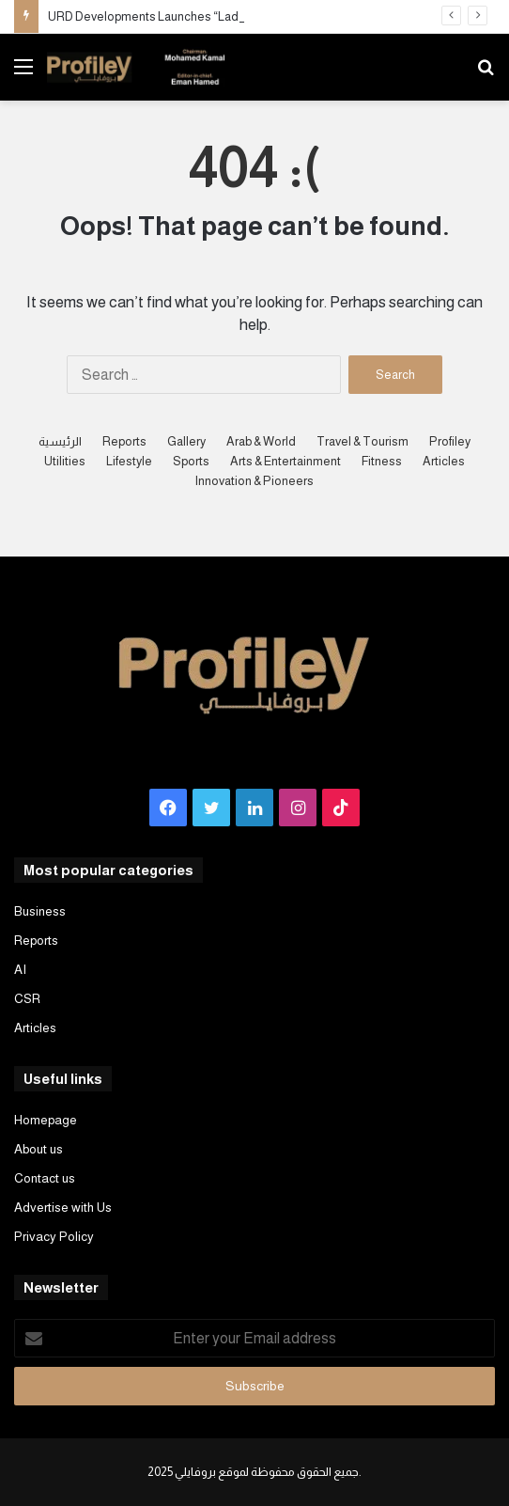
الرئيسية (60, 441)
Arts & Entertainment (285, 461)
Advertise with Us (63, 1207)
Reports (124, 441)
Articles (444, 461)
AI (20, 970)
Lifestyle (129, 461)
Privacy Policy (54, 1237)
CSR (27, 999)
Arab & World (261, 441)
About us (38, 1149)
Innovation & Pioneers (254, 481)
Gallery (186, 441)
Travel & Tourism (362, 441)
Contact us (44, 1178)
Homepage (45, 1120)
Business (40, 911)
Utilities (64, 461)
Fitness (382, 461)
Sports (191, 461)
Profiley (449, 441)
